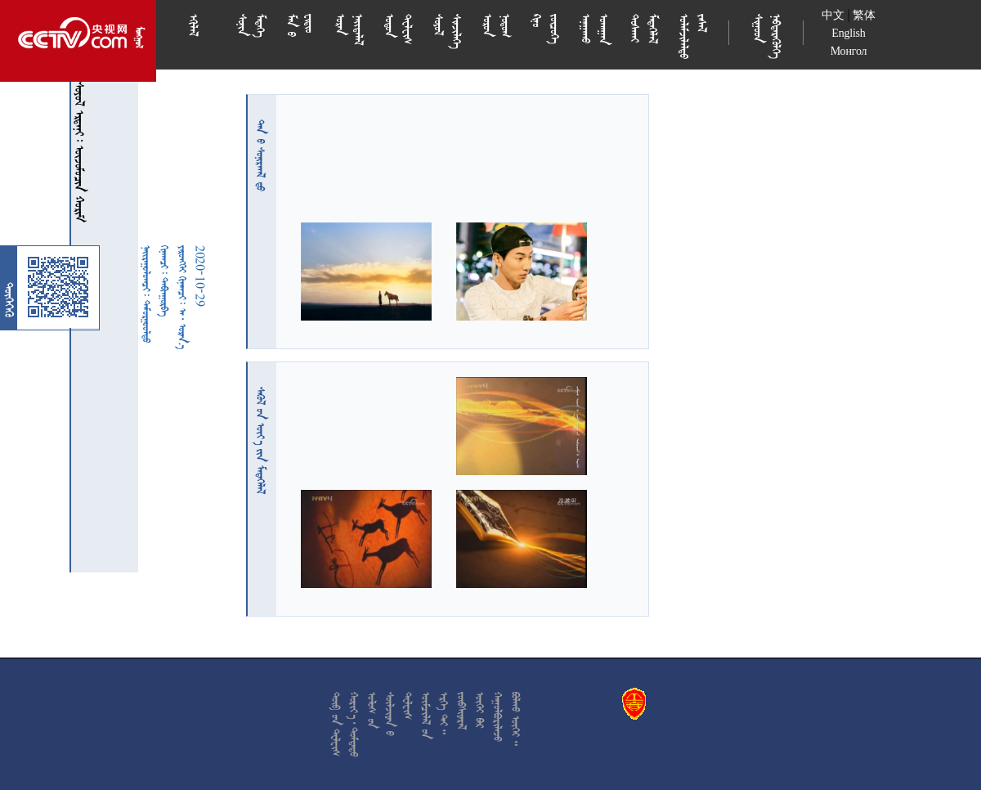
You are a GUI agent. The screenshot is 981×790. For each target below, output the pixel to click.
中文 (833, 15)
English (848, 33)
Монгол (849, 51)
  (261, 155)
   (261, 440)
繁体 (864, 15)
